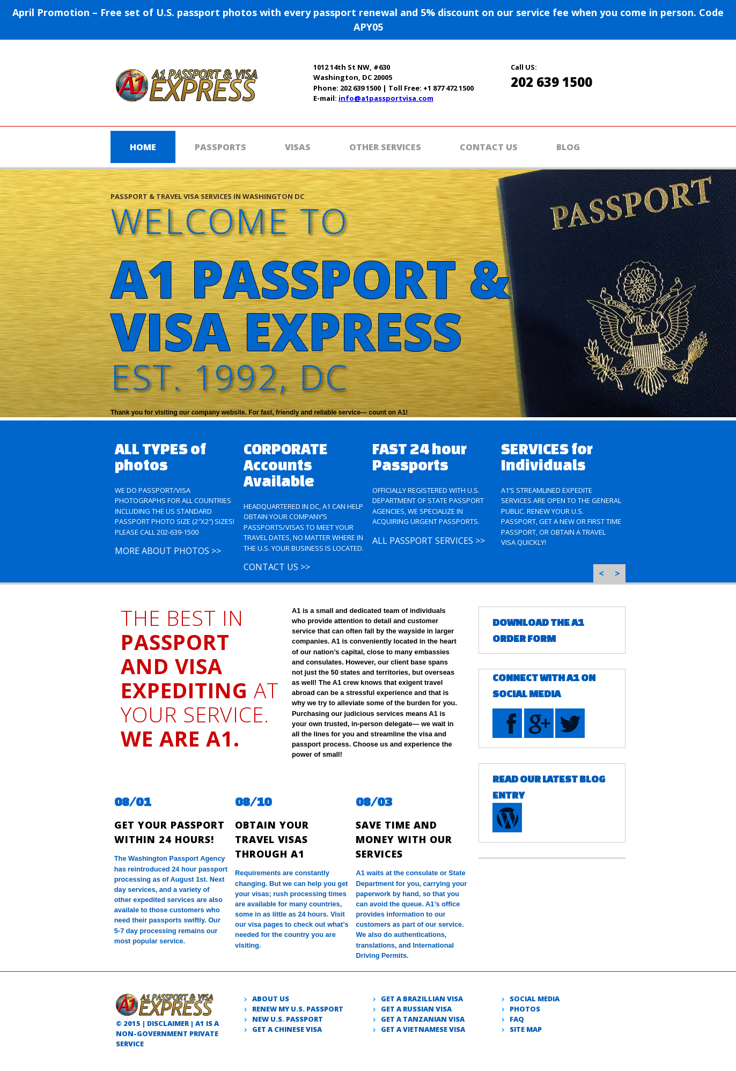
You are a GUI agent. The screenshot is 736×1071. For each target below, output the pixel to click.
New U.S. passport (287, 1019)
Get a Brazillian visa (422, 998)
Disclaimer (168, 1023)
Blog (568, 147)
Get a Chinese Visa (287, 1029)
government (162, 1033)
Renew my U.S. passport (297, 1009)
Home (143, 147)
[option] (175, 491)
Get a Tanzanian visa (423, 1019)
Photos (525, 1009)
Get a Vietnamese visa (423, 1029)
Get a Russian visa (416, 1009)
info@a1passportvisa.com (385, 98)
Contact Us (489, 147)
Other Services (385, 147)
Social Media (535, 998)
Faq (517, 1019)
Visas (298, 147)
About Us (270, 998)
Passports (220, 147)
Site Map (526, 1029)
